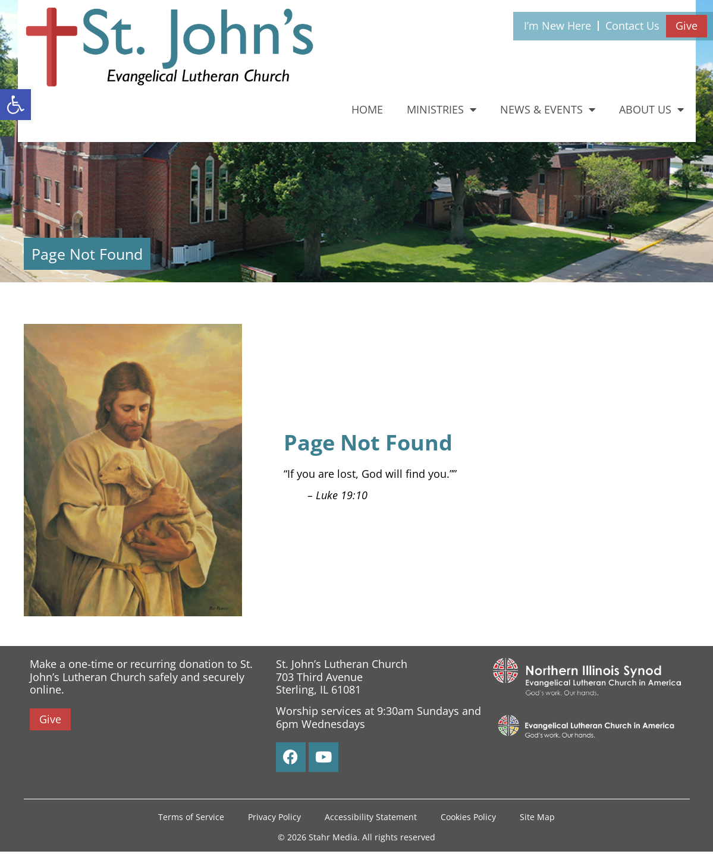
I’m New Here (557, 25)
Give (687, 25)
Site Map (537, 818)
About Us (651, 109)
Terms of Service (191, 818)
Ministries (441, 109)
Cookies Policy (468, 818)
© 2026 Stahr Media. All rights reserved (356, 839)
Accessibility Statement (371, 818)
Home (367, 109)
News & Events (547, 109)
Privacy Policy (274, 818)
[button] (15, 104)
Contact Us (632, 25)
